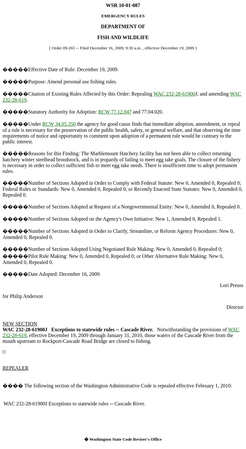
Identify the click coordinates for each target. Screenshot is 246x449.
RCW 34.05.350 (59, 124)
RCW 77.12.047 (115, 111)
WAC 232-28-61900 (174, 94)
